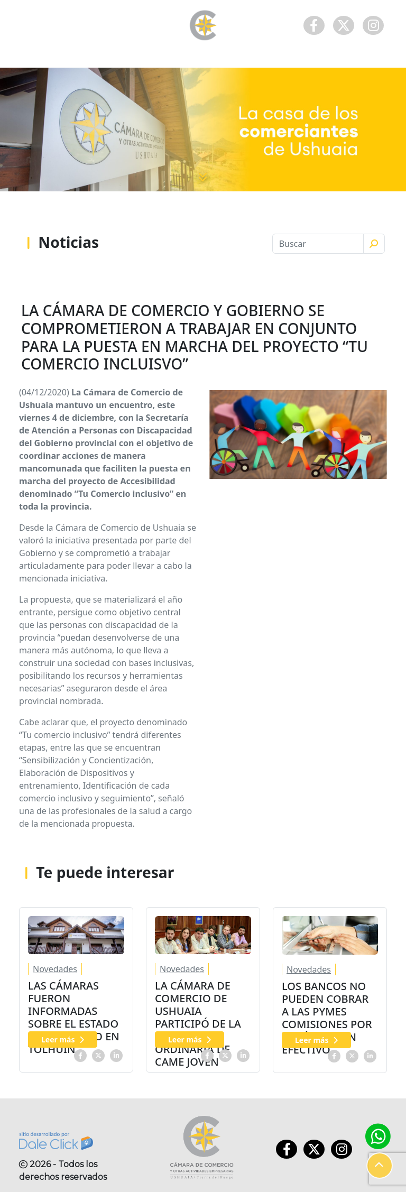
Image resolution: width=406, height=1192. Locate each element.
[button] (379, 1165)
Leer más (62, 1039)
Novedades (55, 969)
